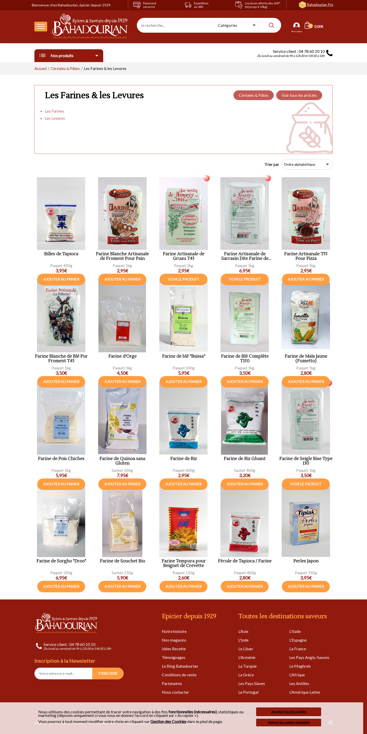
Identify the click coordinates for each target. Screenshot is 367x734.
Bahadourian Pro (320, 4)
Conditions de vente (179, 674)
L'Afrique (297, 674)
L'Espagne (298, 639)
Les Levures (55, 118)
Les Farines (54, 111)
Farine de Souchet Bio (122, 561)
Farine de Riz (183, 458)
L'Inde (243, 639)
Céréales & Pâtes (253, 95)
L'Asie (243, 631)
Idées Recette (174, 648)
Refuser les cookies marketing (288, 722)
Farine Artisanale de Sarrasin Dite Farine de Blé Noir (244, 256)
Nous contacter (175, 692)
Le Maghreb (300, 666)
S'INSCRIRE (107, 673)
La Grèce (246, 674)
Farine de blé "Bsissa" (183, 356)
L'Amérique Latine (304, 692)
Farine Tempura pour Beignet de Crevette (184, 563)
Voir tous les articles (299, 95)
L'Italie (295, 631)
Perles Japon (306, 561)
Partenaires (172, 683)
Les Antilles (299, 683)
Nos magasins (174, 639)
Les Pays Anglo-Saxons (309, 657)
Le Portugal (248, 692)
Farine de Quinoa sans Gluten (122, 461)
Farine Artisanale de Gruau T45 (183, 256)
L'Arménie (246, 657)
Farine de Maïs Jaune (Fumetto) (306, 359)
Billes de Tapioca (61, 254)
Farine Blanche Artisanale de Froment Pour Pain (122, 256)
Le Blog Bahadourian (180, 666)
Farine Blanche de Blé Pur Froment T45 (61, 359)
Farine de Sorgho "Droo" (61, 561)
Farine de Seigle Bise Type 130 (305, 461)
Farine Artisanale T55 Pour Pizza (305, 256)
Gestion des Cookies (168, 721)
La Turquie (247, 666)
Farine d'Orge (122, 356)
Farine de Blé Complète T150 (245, 359)
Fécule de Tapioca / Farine (244, 561)
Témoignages (173, 657)
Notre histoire (174, 631)
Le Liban (245, 648)
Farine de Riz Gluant (245, 458)
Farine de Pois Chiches (61, 458)
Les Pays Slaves (251, 683)
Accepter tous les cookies (288, 712)
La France (297, 648)
